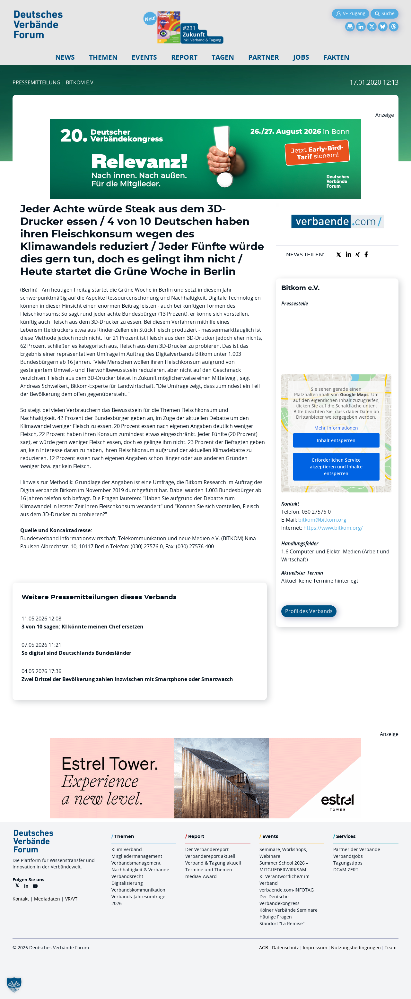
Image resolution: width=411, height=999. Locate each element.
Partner (263, 57)
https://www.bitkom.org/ (333, 527)
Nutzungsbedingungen (356, 947)
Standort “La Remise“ (281, 923)
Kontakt (21, 899)
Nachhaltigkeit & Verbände (140, 870)
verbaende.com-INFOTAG (286, 890)
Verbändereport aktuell (210, 856)
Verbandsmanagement (136, 863)
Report (184, 57)
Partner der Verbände (356, 849)
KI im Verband (126, 849)
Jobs (301, 57)
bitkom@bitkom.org (322, 519)
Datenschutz (285, 947)
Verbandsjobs (348, 856)
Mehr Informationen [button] (336, 428)
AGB (263, 947)
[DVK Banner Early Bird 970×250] (205, 122)
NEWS (65, 57)
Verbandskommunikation (138, 890)
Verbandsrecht (127, 876)
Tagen (223, 57)
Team (391, 947)
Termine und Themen (208, 870)
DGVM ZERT (345, 870)
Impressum (315, 947)
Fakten (336, 57)
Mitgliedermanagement (136, 856)
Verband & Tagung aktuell (213, 863)
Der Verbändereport (207, 849)
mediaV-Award (201, 876)
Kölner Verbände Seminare (288, 910)
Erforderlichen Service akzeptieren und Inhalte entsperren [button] (336, 466)
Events (144, 57)
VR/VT (71, 899)
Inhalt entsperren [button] (336, 440)
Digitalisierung (127, 883)
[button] (14, 985)
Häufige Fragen (275, 917)
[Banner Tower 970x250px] (205, 742)
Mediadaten (47, 899)
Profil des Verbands (309, 611)
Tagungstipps (348, 863)
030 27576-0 (316, 511)
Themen (103, 57)
